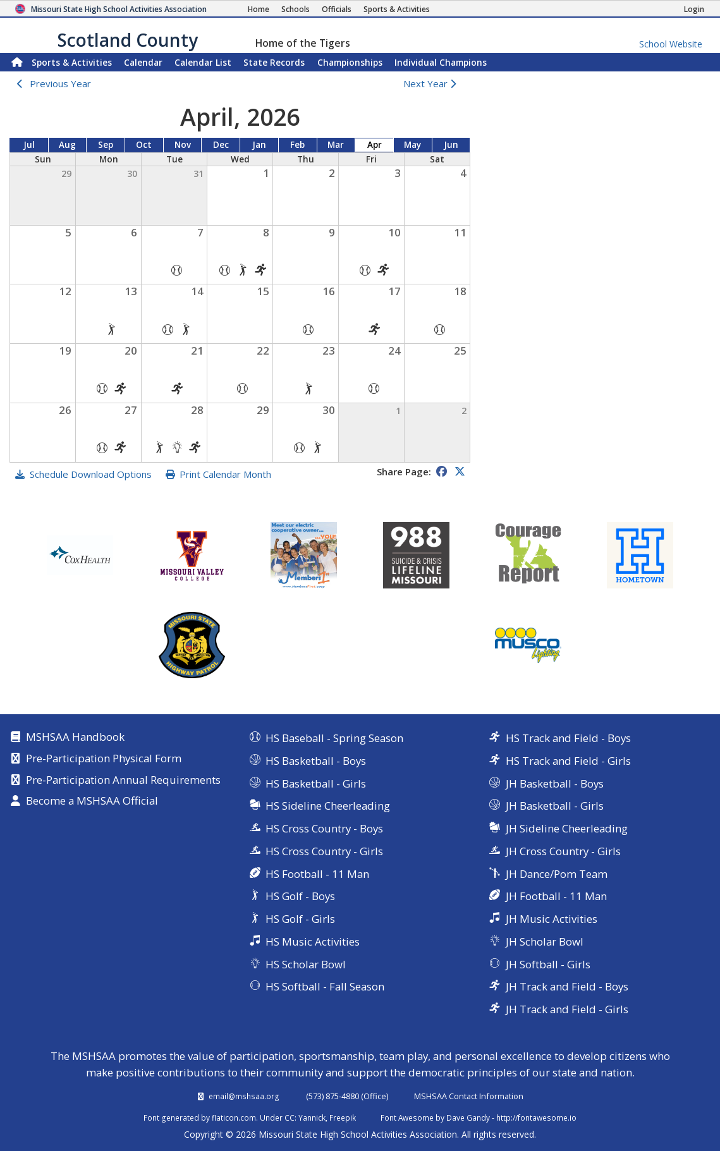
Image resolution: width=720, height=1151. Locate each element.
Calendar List (202, 62)
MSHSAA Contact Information (468, 1096)
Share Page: (404, 471)
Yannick (312, 1117)
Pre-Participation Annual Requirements (123, 780)
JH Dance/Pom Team (556, 874)
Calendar (143, 62)
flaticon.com (234, 1117)
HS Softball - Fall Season (324, 986)
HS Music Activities (312, 941)
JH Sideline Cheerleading (567, 828)
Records (274, 62)
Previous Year (60, 83)
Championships (349, 62)
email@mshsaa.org (244, 1096)
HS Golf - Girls (300, 918)
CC (289, 1117)
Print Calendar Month (225, 474)
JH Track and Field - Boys (567, 986)
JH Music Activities (551, 918)
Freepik (342, 1117)
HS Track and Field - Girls (568, 760)
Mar (335, 144)
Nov (182, 144)
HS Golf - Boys (300, 896)
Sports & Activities (72, 62)
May (412, 144)
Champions (440, 62)
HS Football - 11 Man (317, 874)
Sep (105, 144)
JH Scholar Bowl (544, 941)
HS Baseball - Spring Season (334, 738)
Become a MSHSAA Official (92, 801)
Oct (144, 144)
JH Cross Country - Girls (563, 851)
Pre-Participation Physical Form (103, 759)
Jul (29, 144)
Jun (451, 144)
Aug (67, 144)
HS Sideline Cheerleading (327, 805)
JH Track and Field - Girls (567, 1009)
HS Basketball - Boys (315, 760)
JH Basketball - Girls (555, 805)
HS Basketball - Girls (315, 783)
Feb (297, 144)
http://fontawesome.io (536, 1117)
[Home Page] (258, 9)
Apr (374, 144)
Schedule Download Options (91, 474)
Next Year (432, 83)
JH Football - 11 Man (556, 896)
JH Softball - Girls (548, 964)
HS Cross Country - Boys (324, 828)
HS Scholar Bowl (305, 964)
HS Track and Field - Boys (568, 738)
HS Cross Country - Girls (324, 851)
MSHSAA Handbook (75, 737)
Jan (259, 144)
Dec (221, 144)
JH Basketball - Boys (555, 783)
